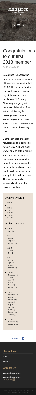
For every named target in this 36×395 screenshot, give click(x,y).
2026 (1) (9, 203)
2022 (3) (9, 208)
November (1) (13, 294)
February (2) (12, 243)
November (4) (13, 275)
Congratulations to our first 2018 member (19, 56)
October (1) (12, 238)
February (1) (12, 268)
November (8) (13, 324)
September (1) (13, 299)
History (5, 359)
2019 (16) (10, 213)
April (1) (11, 231)
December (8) (13, 322)
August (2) (11, 241)
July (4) (10, 277)
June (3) (11, 280)
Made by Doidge (23, 392)
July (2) (10, 250)
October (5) (12, 297)
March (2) (11, 265)
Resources (6, 361)
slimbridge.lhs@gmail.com (12, 377)
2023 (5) (9, 205)
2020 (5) (9, 210)
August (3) (11, 302)
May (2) (10, 282)
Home (5, 356)
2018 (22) (10, 215)
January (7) (12, 314)
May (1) (10, 253)
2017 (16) (10, 218)
